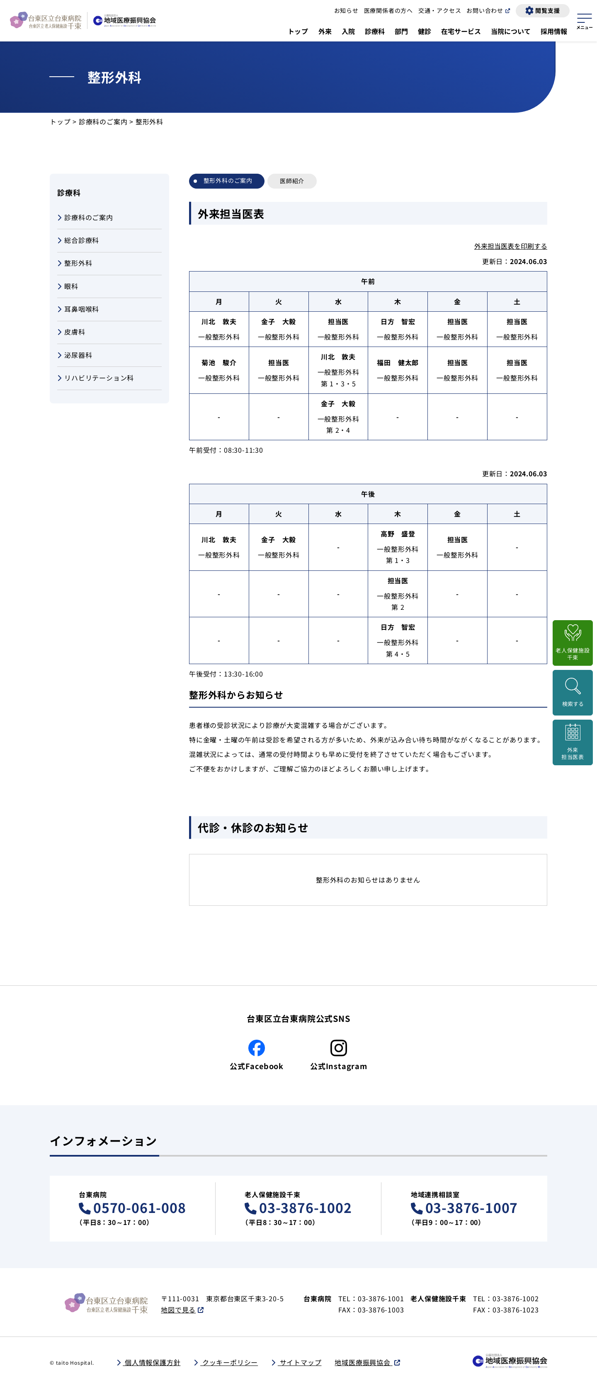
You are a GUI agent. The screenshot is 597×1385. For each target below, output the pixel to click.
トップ (298, 31)
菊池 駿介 (218, 362)
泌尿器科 (74, 355)
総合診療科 (78, 241)
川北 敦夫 (218, 321)
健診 (424, 31)
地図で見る (178, 1310)
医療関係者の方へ (388, 10)
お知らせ (346, 10)
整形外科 (74, 263)
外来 (325, 31)
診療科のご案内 (103, 121)
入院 (348, 31)
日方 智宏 (398, 321)
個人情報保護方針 (151, 1362)
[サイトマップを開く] (584, 20)
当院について (511, 31)
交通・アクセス (439, 10)
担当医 (338, 321)
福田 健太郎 (398, 362)
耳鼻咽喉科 (78, 309)
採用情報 (554, 31)
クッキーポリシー (229, 1362)
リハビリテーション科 (95, 378)
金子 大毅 (278, 321)
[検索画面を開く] (573, 693)
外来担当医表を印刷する (510, 246)
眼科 (67, 287)
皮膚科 (71, 332)
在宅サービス (461, 31)
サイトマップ (300, 1362)
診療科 (375, 31)
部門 (401, 31)
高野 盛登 (398, 533)
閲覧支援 (547, 10)
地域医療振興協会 (363, 1362)
